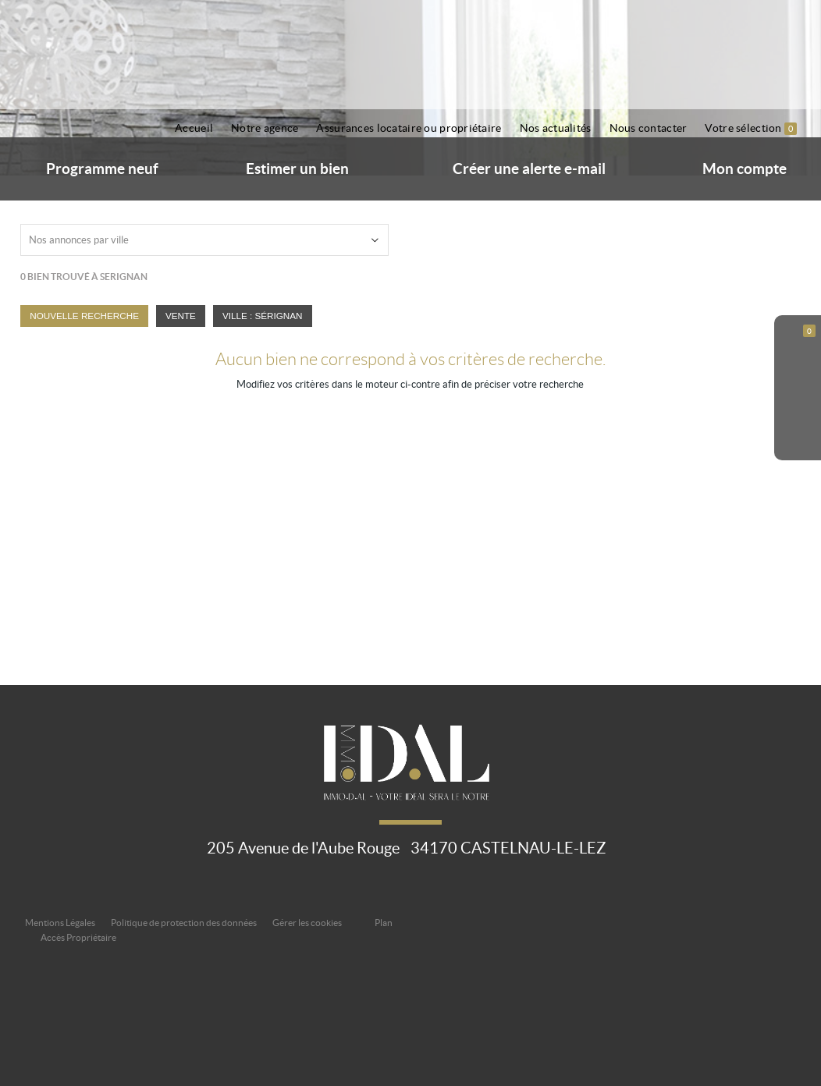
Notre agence (264, 128)
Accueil (194, 128)
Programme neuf (102, 169)
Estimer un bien (297, 169)
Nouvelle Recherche (84, 316)
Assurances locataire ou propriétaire (408, 128)
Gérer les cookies (307, 922)
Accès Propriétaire (78, 937)
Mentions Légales (60, 922)
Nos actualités (556, 128)
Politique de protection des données (184, 922)
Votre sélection (751, 128)
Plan (384, 922)
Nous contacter (649, 128)
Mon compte (744, 169)
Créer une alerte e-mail (529, 169)
